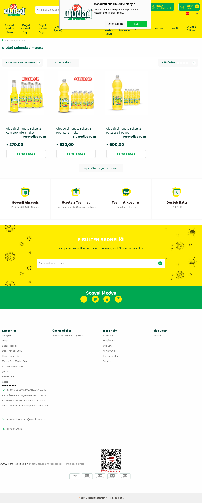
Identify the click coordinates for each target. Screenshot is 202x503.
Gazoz (5, 382)
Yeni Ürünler (109, 351)
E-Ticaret (90, 498)
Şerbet (158, 28)
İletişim (157, 335)
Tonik (175, 28)
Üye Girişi (108, 346)
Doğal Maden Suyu (42, 28)
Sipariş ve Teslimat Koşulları (67, 335)
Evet (136, 23)
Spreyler (6, 335)
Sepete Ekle (26, 154)
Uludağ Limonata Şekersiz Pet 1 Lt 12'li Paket (76, 133)
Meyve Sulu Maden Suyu (15, 361)
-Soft (82, 498)
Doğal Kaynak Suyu (26, 28)
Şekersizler (8, 376)
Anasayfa (108, 335)
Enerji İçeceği (58, 28)
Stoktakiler (63, 62)
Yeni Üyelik (109, 340)
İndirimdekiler (110, 356)
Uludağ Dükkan (191, 28)
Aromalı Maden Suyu (10, 28)
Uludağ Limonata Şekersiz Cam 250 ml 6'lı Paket (26, 133)
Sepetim (107, 361)
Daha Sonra (115, 23)
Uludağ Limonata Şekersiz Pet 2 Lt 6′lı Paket (126, 133)
